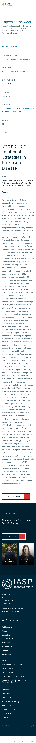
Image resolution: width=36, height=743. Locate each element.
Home (4, 740)
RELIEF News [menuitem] (7, 672)
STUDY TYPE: (7, 68)
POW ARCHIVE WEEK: (10, 55)
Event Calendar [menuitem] (8, 639)
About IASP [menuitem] (6, 655)
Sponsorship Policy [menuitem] (9, 710)
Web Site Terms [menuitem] (8, 713)
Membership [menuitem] (7, 647)
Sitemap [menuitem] (5, 717)
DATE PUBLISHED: (9, 80)
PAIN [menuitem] (4, 661)
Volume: (5, 120)
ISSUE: (4, 132)
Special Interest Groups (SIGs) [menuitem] (14, 676)
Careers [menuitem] (5, 651)
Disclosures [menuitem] (6, 698)
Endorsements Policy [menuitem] (10, 702)
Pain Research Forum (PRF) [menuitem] (13, 665)
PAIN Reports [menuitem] (7, 668)
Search (22, 740)
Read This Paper (13, 496)
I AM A (13, 740)
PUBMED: (6, 105)
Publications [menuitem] (7, 627)
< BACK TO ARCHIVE (10, 47)
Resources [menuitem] (6, 631)
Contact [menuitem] (5, 690)
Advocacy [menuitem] (6, 643)
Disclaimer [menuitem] (6, 694)
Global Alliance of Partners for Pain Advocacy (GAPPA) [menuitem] (16, 681)
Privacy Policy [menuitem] (7, 706)
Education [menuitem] (6, 635)
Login (31, 740)
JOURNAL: (6, 92)
